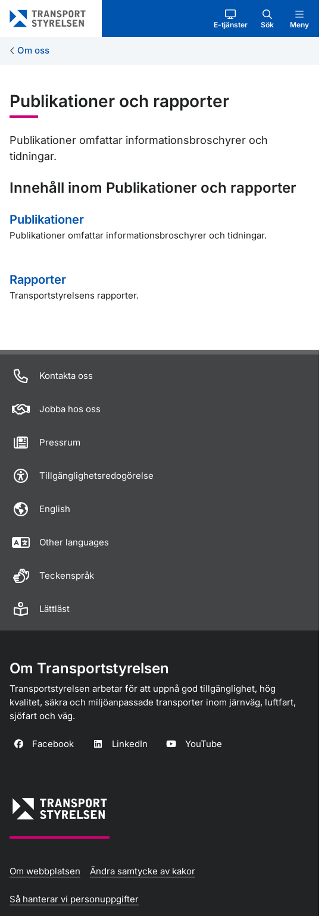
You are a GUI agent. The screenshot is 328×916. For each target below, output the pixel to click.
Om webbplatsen (45, 871)
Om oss (33, 50)
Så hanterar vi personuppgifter (74, 899)
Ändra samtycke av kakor (142, 871)
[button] (230, 18)
